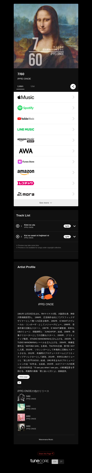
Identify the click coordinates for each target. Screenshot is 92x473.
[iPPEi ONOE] (46, 287)
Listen (20, 86)
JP (61, 461)
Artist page (23, 377)
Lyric (67, 226)
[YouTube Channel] (19, 383)
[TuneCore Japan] (39, 463)
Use (33, 86)
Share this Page (46, 454)
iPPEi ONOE (24, 78)
